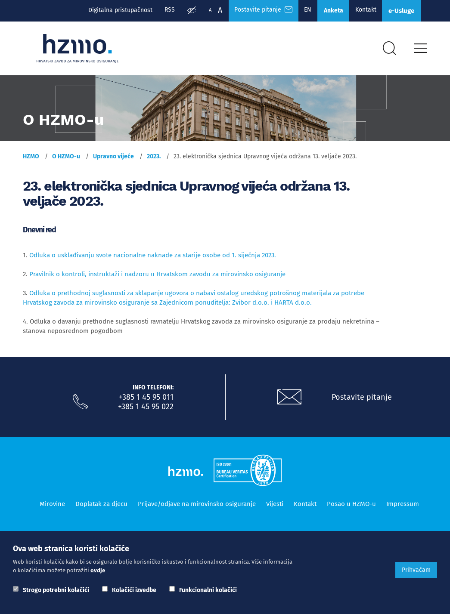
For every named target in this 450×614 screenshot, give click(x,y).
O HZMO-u (66, 159)
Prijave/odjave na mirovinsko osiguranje (197, 507)
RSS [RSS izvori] (161, 10)
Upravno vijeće (113, 159)
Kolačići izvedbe (134, 590)
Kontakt (361, 10)
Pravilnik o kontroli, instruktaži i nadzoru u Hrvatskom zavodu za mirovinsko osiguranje (157, 277)
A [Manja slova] (202, 10)
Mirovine (52, 507)
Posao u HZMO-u (351, 507)
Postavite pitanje (362, 400)
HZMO (31, 159)
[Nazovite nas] (80, 405)
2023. (154, 159)
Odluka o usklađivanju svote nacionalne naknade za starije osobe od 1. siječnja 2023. (152, 258)
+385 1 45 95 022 (146, 409)
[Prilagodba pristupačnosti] (183, 11)
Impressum (402, 507)
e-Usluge (400, 11)
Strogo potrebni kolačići (56, 590)
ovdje (97, 570)
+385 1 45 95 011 (146, 400)
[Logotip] (80, 50)
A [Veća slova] (212, 10)
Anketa (328, 11)
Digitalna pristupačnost (111, 10)
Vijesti (274, 507)
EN (301, 10)
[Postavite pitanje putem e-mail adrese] (289, 400)
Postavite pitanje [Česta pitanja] (256, 10)
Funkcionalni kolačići (208, 590)
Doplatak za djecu (101, 507)
